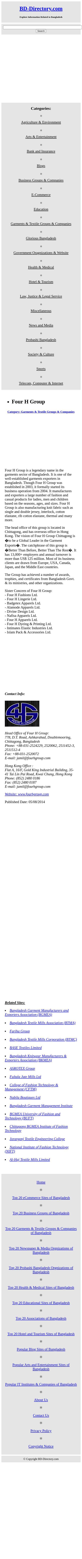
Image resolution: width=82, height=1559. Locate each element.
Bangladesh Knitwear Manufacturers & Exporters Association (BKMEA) (36, 1058)
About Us (41, 1400)
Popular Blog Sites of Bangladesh (41, 1349)
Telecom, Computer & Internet (41, 383)
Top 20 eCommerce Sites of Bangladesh (41, 1198)
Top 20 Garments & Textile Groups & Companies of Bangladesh (41, 1231)
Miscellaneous (41, 311)
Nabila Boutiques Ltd (25, 1097)
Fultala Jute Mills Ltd (25, 1077)
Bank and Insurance (41, 151)
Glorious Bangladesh (41, 238)
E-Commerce (41, 195)
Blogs (41, 166)
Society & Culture (41, 354)
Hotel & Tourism (41, 282)
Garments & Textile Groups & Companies (41, 224)
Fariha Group (20, 1031)
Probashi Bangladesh (41, 340)
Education (41, 209)
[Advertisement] (32, 68)
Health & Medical (41, 267)
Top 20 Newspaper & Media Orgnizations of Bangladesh (41, 1250)
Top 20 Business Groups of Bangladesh (41, 1213)
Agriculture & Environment (41, 122)
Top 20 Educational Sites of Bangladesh (41, 1303)
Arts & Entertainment (40, 137)
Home (41, 1182)
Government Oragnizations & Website (40, 253)
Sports (41, 369)
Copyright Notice (41, 1446)
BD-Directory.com (41, 8)
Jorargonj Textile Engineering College (37, 1139)
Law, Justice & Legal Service (41, 296)
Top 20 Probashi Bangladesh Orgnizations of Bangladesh (41, 1270)
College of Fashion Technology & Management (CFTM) (31, 1087)
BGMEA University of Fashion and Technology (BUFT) (32, 1116)
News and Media (41, 325)
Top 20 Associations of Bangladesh (41, 1318)
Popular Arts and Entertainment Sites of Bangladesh (41, 1367)
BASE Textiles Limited (26, 1048)
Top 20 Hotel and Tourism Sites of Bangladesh (41, 1334)
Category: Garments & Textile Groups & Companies (41, 411)
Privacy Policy (41, 1431)
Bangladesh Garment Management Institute (41, 1106)
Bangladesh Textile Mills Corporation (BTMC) (43, 1039)
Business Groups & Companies (41, 180)
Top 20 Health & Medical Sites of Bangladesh (41, 1287)
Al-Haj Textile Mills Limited (30, 1159)
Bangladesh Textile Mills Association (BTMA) (42, 1023)
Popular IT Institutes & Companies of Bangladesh (41, 1384)
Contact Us (41, 1415)
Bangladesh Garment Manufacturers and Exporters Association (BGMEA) (37, 1012)
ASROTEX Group (22, 1068)
